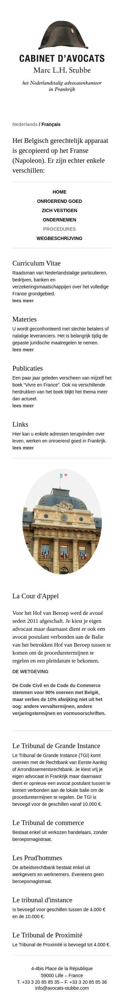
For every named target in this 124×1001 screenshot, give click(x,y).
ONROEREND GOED (59, 201)
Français (51, 124)
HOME (59, 192)
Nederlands (26, 124)
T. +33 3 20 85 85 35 (39, 982)
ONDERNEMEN (59, 219)
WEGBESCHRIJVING (59, 238)
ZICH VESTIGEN (59, 210)
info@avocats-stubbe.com (62, 988)
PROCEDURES (59, 229)
